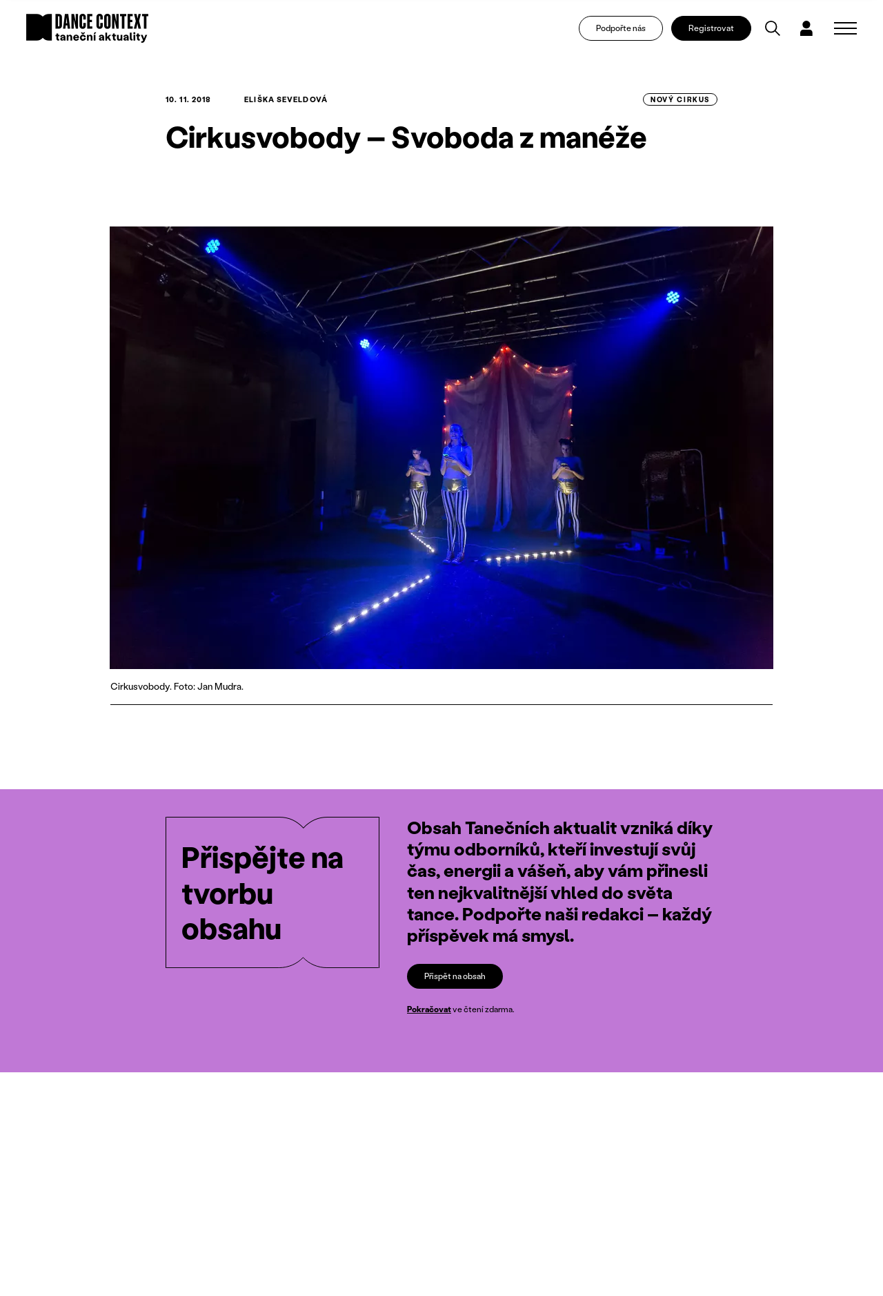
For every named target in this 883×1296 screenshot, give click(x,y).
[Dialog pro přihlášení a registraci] (812, 31)
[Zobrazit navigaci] (845, 31)
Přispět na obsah (455, 975)
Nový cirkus (680, 99)
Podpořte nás (626, 31)
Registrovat (717, 31)
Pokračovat (429, 1009)
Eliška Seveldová (286, 99)
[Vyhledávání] (778, 31)
